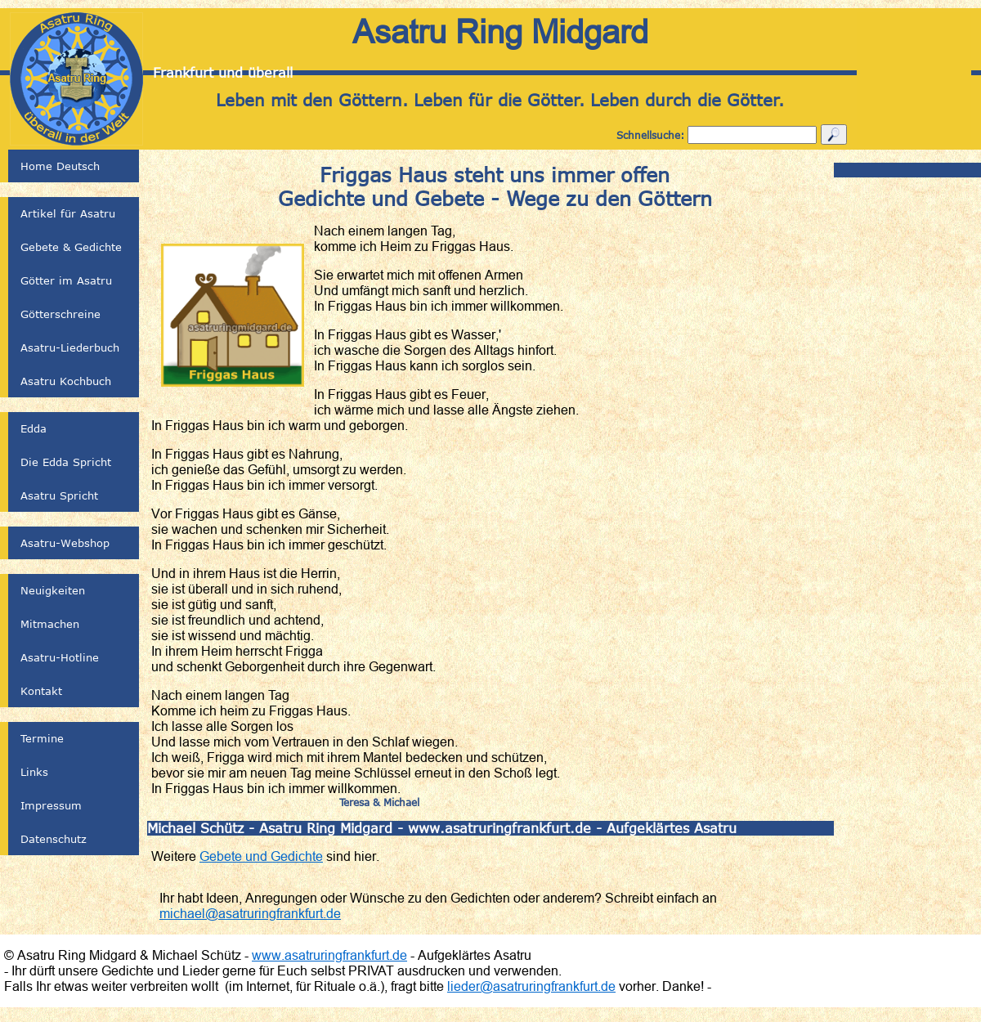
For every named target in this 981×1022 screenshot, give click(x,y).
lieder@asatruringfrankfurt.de (531, 986)
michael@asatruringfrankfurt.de (250, 913)
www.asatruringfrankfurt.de (329, 955)
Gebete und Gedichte (261, 856)
